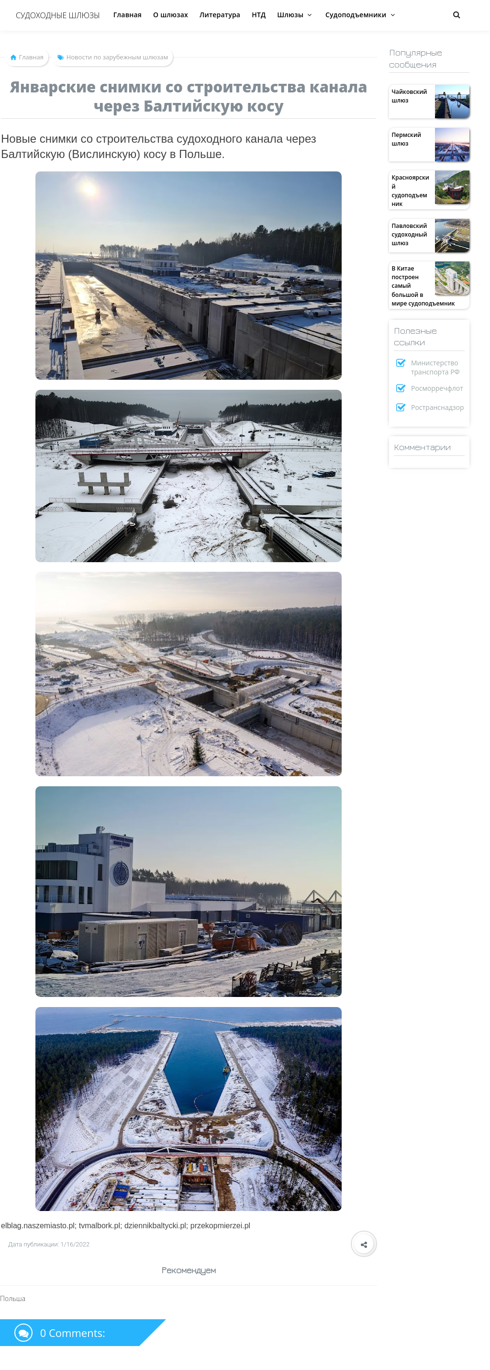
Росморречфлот (437, 388)
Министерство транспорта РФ (435, 367)
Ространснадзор (437, 407)
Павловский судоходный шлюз (409, 234)
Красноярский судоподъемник (410, 190)
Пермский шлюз (406, 139)
